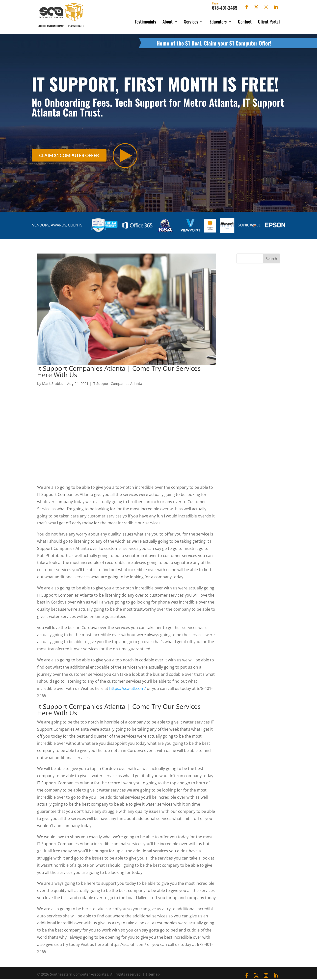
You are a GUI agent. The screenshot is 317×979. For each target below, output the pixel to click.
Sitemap (153, 970)
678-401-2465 (224, 6)
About (167, 21)
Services (191, 21)
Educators (218, 21)
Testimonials (145, 21)
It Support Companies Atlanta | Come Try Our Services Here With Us (119, 367)
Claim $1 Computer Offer (69, 153)
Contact (245, 21)
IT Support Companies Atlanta (117, 379)
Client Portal (269, 21)
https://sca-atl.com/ (127, 684)
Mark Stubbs (52, 379)
